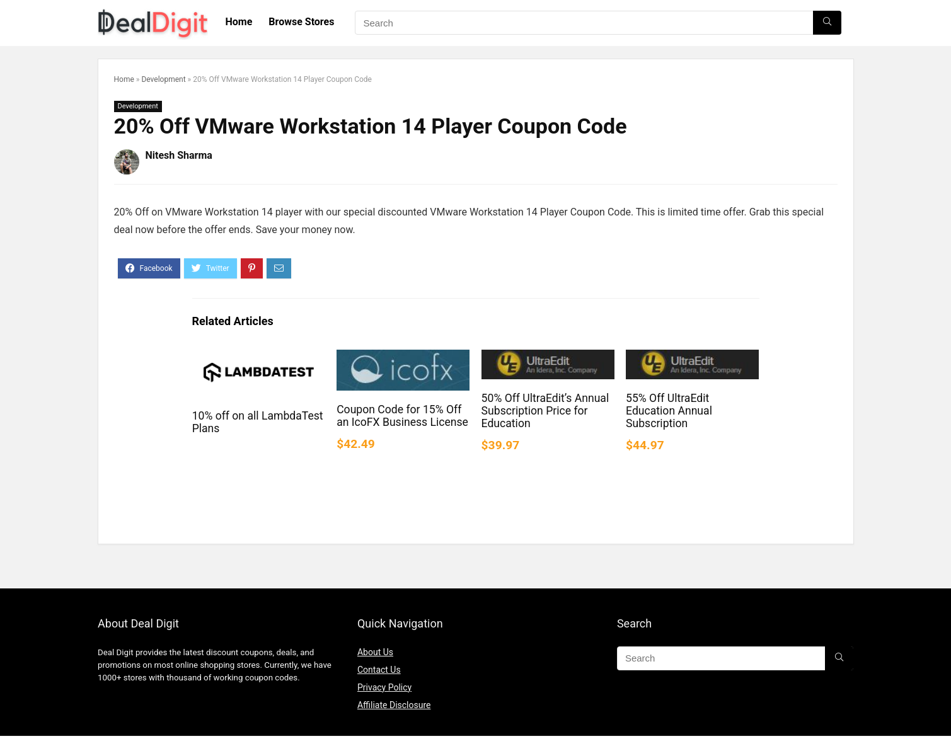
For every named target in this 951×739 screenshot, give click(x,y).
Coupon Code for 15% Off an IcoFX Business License (402, 415)
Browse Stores (301, 22)
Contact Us (379, 670)
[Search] (827, 23)
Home (239, 22)
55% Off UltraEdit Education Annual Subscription (669, 411)
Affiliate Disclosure (394, 705)
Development (163, 79)
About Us (375, 652)
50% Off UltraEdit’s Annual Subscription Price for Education (545, 411)
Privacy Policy (384, 687)
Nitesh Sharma (179, 155)
